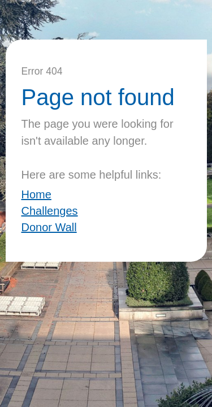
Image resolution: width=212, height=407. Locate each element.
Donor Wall (49, 227)
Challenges (49, 211)
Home (36, 194)
